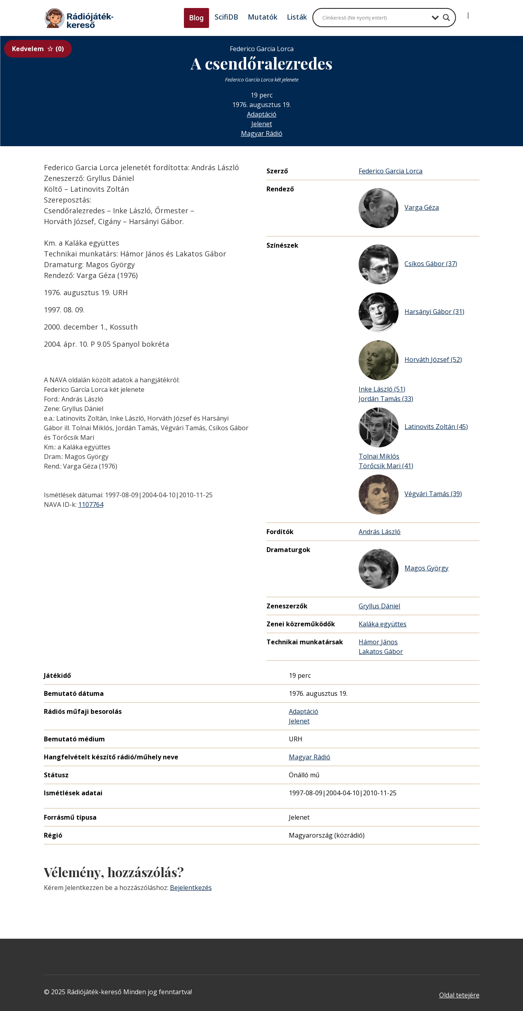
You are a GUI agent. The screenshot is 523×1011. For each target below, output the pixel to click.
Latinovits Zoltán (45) (413, 427)
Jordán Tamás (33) (386, 398)
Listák (297, 17)
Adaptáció (261, 114)
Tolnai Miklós (379, 456)
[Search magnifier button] (446, 17)
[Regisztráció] (475, 12)
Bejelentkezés (191, 887)
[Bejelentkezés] (462, 12)
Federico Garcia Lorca (390, 171)
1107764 (90, 504)
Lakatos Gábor (381, 651)
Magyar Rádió (261, 133)
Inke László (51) (382, 389)
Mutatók (262, 17)
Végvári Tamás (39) (410, 494)
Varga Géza (399, 208)
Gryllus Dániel (379, 606)
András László (380, 531)
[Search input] (375, 17)
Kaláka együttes (383, 624)
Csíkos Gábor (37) (408, 264)
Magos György (403, 569)
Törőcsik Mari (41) (386, 465)
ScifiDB (226, 17)
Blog (196, 18)
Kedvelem (38, 49)
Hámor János (378, 642)
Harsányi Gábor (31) (411, 312)
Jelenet (261, 123)
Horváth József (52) (410, 360)
